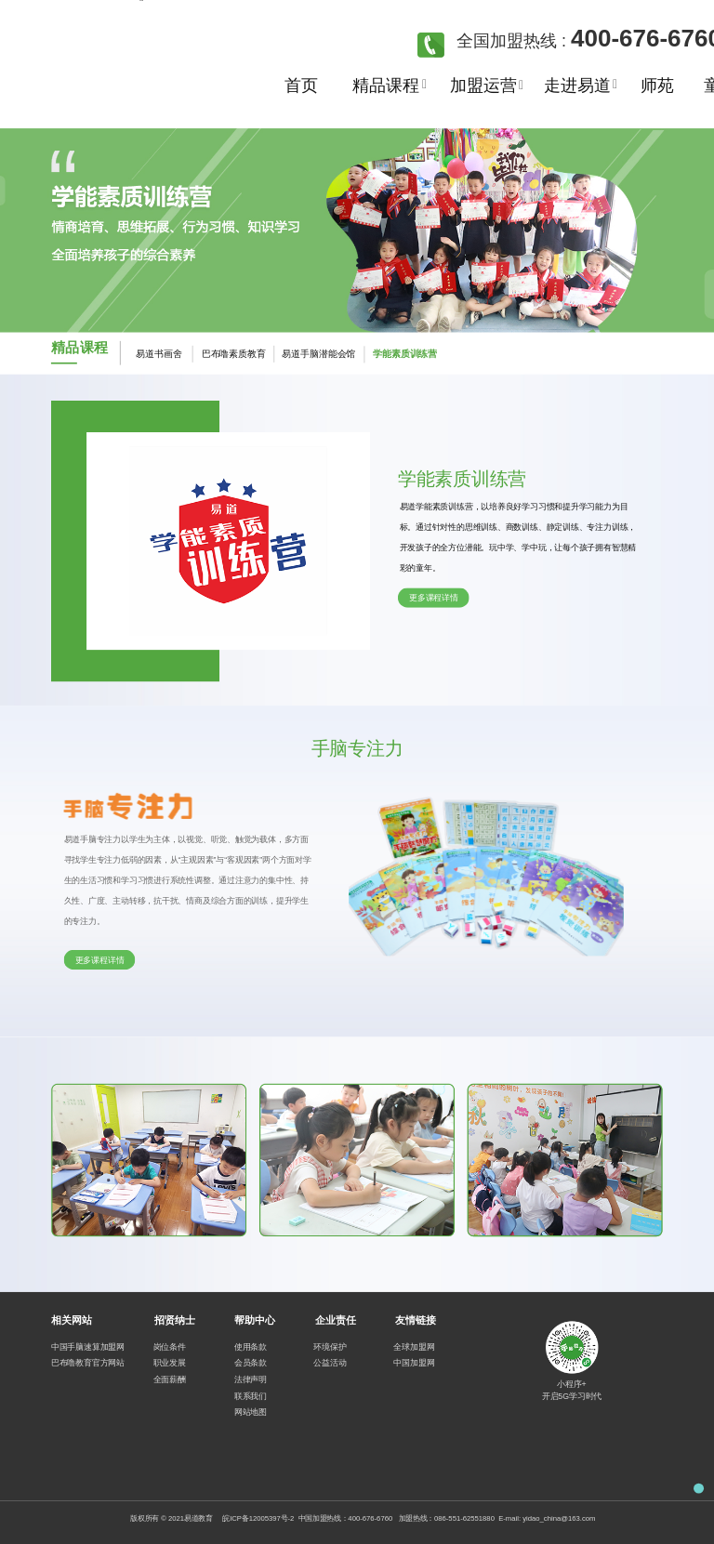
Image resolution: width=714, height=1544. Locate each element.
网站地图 (250, 1411)
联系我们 (250, 1396)
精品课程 (385, 85)
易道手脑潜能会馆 (306, 355)
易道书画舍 (158, 355)
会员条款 (250, 1363)
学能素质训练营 (405, 354)
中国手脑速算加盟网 (88, 1346)
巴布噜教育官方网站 (88, 1363)
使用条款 (250, 1346)
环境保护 (329, 1346)
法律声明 (250, 1379)
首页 (301, 85)
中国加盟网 (413, 1363)
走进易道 (577, 85)
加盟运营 (483, 85)
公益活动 (329, 1362)
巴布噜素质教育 (225, 355)
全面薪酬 (169, 1379)
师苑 (657, 85)
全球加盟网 (413, 1346)
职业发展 (169, 1363)
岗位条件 (169, 1346)
